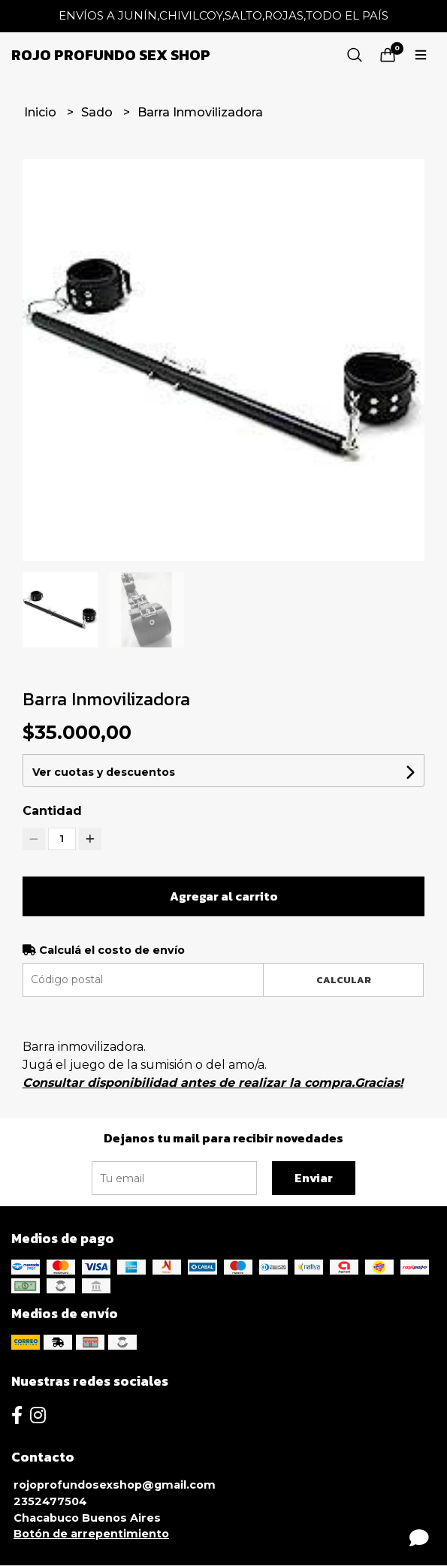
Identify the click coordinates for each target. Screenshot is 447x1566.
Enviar (313, 1178)
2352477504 (50, 1501)
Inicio (41, 112)
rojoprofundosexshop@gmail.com (115, 1485)
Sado (98, 112)
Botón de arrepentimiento (91, 1533)
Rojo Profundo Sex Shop (110, 55)
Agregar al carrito (224, 896)
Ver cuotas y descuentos (103, 772)
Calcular (343, 980)
